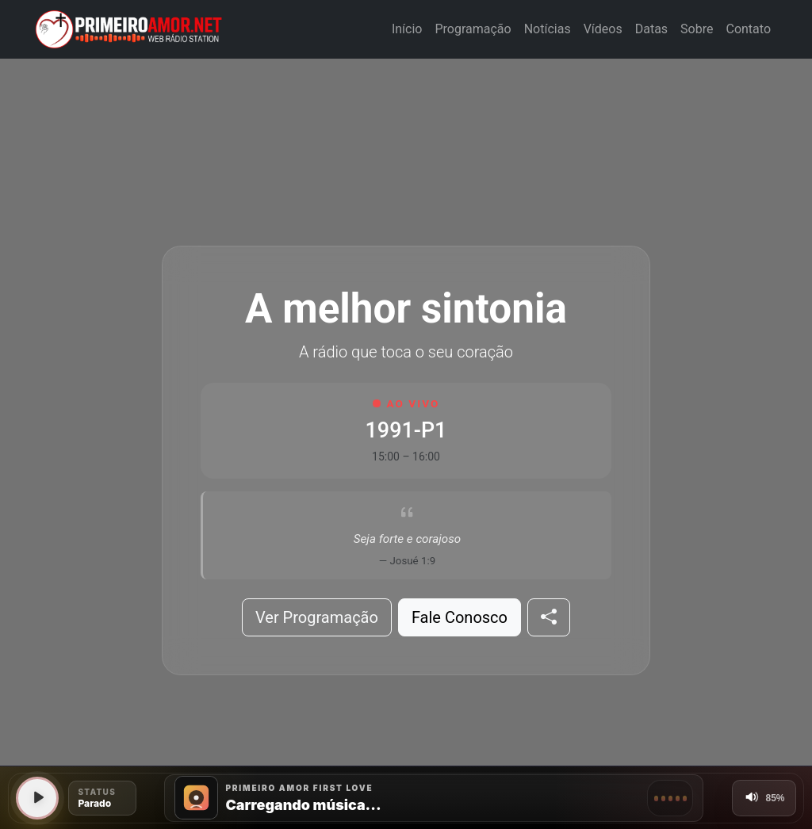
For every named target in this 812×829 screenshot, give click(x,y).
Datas (651, 28)
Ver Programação (316, 617)
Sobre (696, 28)
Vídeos (603, 28)
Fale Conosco (460, 617)
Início (407, 28)
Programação (473, 28)
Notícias (547, 28)
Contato (748, 28)
